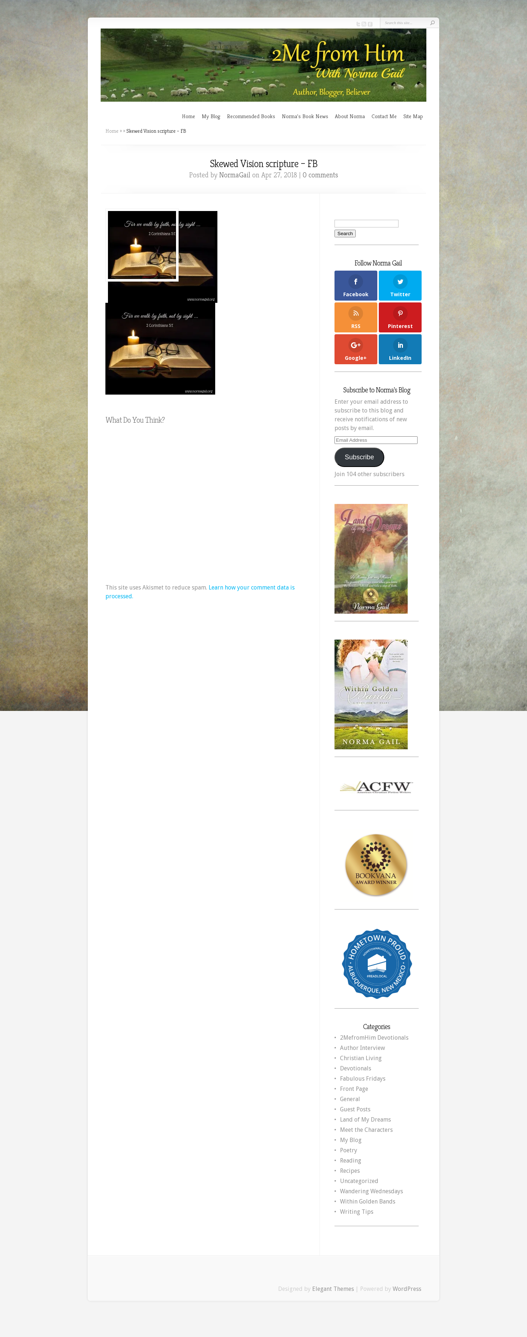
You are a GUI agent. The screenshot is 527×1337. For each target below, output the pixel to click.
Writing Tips (356, 1211)
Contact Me (384, 116)
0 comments (320, 175)
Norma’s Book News (305, 116)
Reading (350, 1160)
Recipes (350, 1170)
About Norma (350, 116)
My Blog (211, 116)
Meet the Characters (366, 1129)
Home (188, 116)
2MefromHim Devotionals (374, 1037)
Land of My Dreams (365, 1119)
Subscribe (359, 457)
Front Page (354, 1088)
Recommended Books (251, 116)
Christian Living (361, 1058)
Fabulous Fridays (362, 1078)
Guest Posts (355, 1109)
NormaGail (234, 175)
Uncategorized (359, 1181)
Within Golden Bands (367, 1201)
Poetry (348, 1150)
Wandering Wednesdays (371, 1191)
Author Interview (362, 1047)
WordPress (407, 1288)
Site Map (413, 116)
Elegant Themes (333, 1288)
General (350, 1099)
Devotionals (355, 1068)
